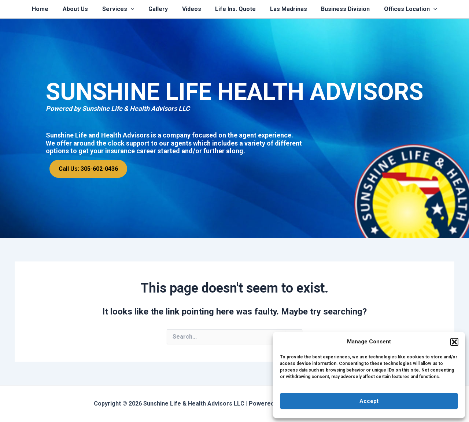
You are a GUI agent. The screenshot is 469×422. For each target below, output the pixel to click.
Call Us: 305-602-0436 (88, 168)
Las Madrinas (283, 8)
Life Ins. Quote (233, 8)
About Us (82, 8)
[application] (135, 9)
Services (123, 9)
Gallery (160, 8)
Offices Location (401, 9)
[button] (454, 342)
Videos (191, 8)
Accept (368, 401)
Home (50, 8)
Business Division (338, 8)
